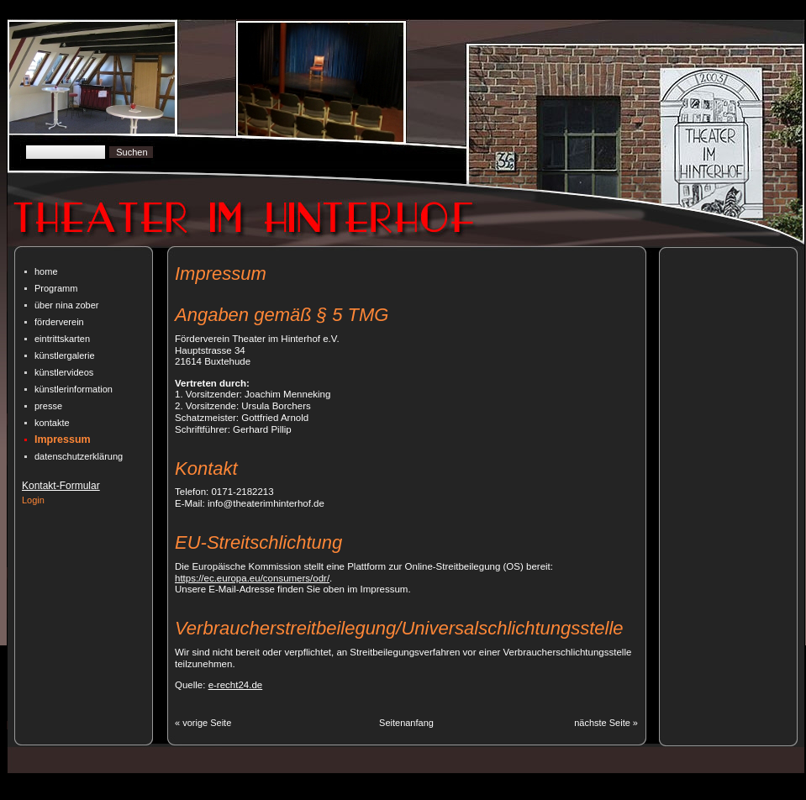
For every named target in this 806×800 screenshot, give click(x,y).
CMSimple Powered (238, 793)
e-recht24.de (235, 685)
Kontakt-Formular (61, 486)
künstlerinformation (73, 389)
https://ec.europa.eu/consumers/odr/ (252, 578)
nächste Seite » (606, 723)
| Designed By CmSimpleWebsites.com (371, 793)
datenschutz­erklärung (78, 456)
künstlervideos (63, 372)
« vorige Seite (203, 723)
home (46, 271)
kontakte (52, 423)
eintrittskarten (62, 339)
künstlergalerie (64, 355)
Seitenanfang (406, 723)
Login (33, 500)
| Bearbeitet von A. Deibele (521, 793)
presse (48, 406)
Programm (55, 288)
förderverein (59, 322)
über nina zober (66, 305)
